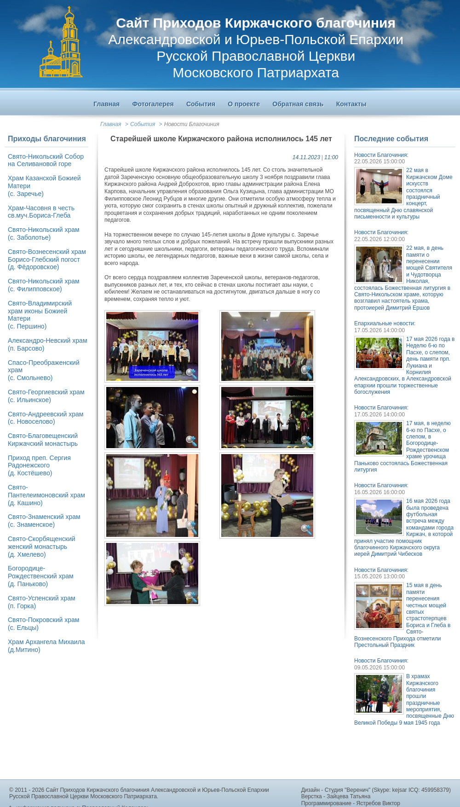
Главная (110, 124)
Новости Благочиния (191, 124)
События (142, 124)
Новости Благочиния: (381, 155)
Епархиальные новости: (384, 323)
